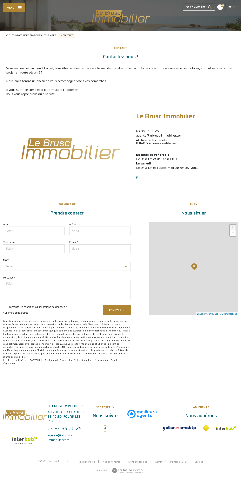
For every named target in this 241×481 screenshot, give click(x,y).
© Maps (211, 314)
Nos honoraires (86, 462)
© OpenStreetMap (228, 314)
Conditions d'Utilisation (94, 360)
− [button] (232, 233)
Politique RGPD (178, 462)
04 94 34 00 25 (147, 130)
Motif (6, 260)
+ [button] (232, 227)
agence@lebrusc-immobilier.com (159, 135)
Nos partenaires (111, 462)
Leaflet (200, 314)
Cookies (199, 461)
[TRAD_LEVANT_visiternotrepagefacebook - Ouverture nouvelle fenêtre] (136, 177)
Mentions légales (137, 462)
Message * (9, 278)
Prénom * (74, 224)
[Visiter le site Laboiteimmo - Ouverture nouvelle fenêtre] (127, 470)
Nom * (6, 224)
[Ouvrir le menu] (14, 7)
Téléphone (9, 242)
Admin (158, 462)
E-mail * (73, 242)
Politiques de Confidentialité (60, 360)
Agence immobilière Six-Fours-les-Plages (30, 35)
